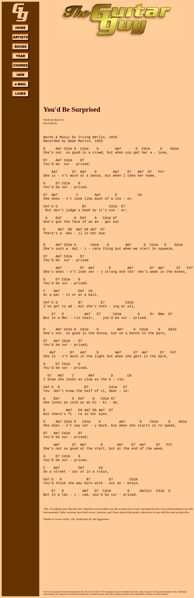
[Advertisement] (20, 162)
